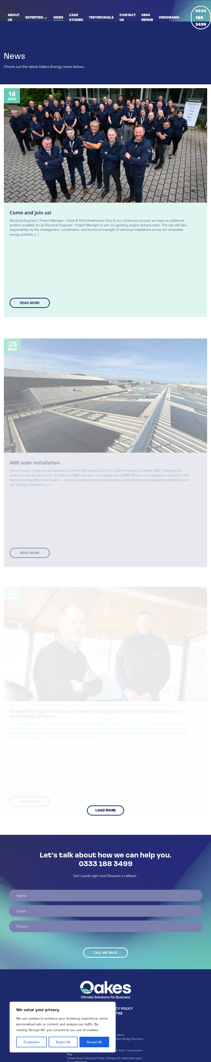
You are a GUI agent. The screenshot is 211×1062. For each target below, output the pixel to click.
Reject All (63, 1042)
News (58, 17)
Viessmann (169, 17)
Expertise (34, 17)
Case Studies (76, 17)
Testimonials (101, 17)
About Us (14, 17)
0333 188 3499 (200, 17)
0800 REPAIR (147, 17)
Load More (105, 810)
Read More (30, 302)
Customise (32, 1042)
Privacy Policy (119, 1008)
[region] (63, 1027)
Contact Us (127, 17)
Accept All (94, 1042)
